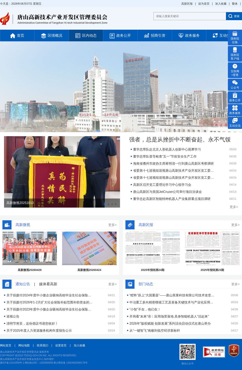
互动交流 (223, 35)
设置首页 (61, 345)
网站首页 (5, 345)
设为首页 (204, 3)
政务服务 (189, 35)
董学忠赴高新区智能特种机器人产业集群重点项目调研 (172, 199)
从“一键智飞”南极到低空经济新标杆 (154, 330)
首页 (17, 35)
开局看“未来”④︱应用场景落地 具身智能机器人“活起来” (169, 316)
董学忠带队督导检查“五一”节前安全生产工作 (165, 156)
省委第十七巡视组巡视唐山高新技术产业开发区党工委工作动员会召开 (174, 170)
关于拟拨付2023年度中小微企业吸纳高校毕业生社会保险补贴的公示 (49, 309)
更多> (234, 207)
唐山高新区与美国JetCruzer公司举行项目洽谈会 (167, 191)
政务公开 (120, 36)
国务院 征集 (235, 37)
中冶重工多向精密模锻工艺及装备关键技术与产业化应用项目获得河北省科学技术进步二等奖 (172, 302)
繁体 (235, 3)
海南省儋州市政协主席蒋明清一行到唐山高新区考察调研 (173, 163)
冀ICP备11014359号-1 (12, 362)
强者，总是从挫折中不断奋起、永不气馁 (180, 139)
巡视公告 (12, 316)
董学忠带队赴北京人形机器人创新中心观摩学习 (167, 149)
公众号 (235, 84)
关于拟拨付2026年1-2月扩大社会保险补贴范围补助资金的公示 (49, 302)
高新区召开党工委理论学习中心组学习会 (162, 184)
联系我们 (42, 345)
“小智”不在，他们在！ (145, 309)
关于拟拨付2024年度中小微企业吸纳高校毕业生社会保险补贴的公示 (49, 295)
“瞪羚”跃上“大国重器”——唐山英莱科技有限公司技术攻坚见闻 (172, 295)
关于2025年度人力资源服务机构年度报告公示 (39, 330)
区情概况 (51, 35)
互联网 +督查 (235, 70)
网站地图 (24, 345)
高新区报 (187, 3)
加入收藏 (220, 3)
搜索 (234, 16)
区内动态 (86, 35)
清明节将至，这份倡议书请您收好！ (32, 323)
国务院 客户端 (235, 53)
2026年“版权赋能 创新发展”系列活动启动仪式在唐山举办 (170, 323)
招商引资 (154, 35)
